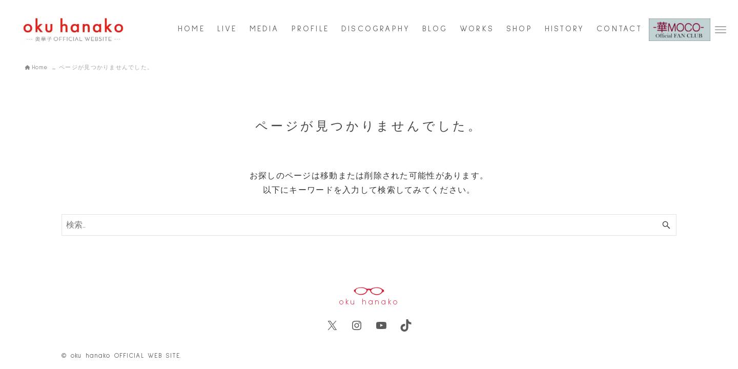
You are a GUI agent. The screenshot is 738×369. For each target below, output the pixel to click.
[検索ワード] (368, 225)
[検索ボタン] (666, 225)
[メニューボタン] (720, 29)
